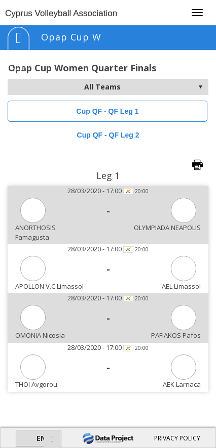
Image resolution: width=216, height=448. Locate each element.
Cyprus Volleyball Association (61, 13)
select (200, 87)
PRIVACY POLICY (177, 438)
